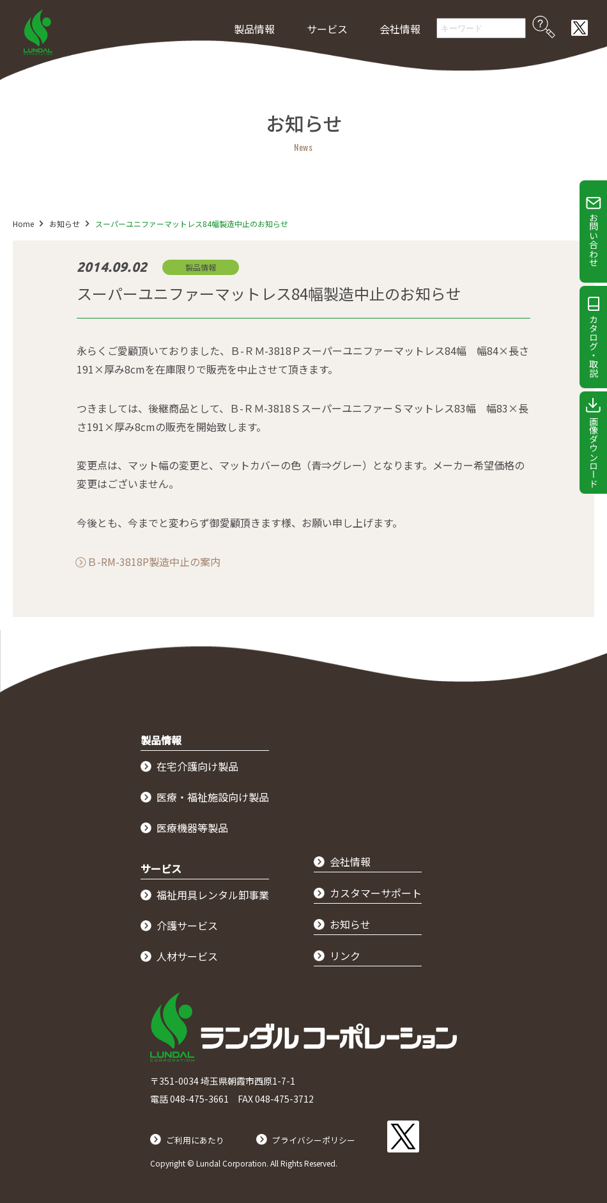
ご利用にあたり (202, 1132)
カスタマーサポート (376, 892)
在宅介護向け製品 (197, 766)
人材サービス (187, 956)
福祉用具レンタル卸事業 (213, 894)
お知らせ (71, 223)
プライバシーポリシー (337, 1132)
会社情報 (400, 28)
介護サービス (187, 925)
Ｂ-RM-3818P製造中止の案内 (153, 561)
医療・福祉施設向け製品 (213, 797)
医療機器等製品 (192, 827)
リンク (345, 955)
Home (23, 223)
